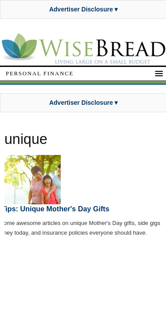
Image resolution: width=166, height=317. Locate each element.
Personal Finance (40, 73)
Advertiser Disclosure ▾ (83, 9)
